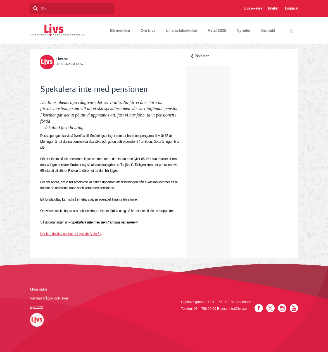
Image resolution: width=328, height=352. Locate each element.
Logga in (291, 8)
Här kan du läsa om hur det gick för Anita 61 (70, 234)
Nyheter (244, 30)
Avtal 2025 (217, 30)
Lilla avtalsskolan (181, 30)
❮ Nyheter (200, 56)
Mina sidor (38, 289)
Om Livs (148, 30)
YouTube (294, 308)
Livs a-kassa (253, 8)
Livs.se (62, 59)
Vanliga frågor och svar (49, 298)
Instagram (282, 308)
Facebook (259, 308)
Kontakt (268, 30)
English (273, 8)
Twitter (270, 308)
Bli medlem (120, 30)
